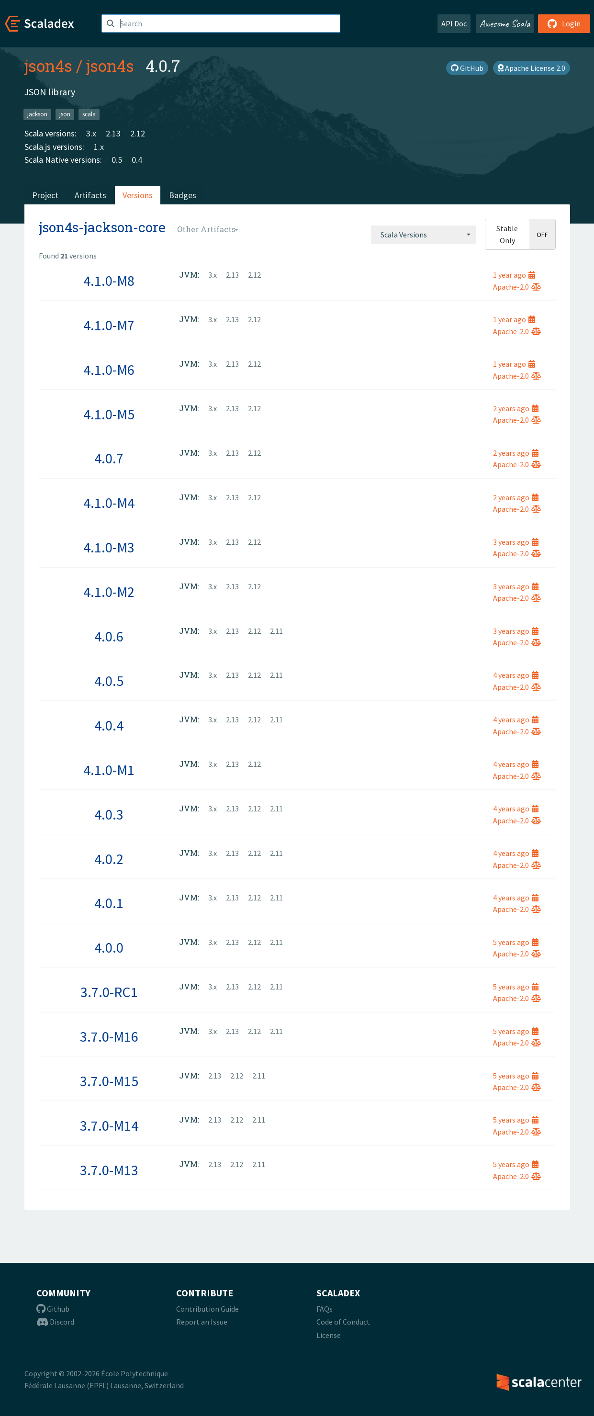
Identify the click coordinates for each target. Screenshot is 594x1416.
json (64, 114)
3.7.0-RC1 (109, 992)
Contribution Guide (207, 1309)
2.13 (113, 133)
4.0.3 (108, 814)
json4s (48, 65)
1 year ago (514, 275)
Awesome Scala (505, 23)
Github (52, 1309)
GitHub (467, 68)
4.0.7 (108, 458)
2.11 (276, 631)
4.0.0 (108, 947)
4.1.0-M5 (108, 414)
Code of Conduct (343, 1321)
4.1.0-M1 (108, 770)
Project (45, 195)
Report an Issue (201, 1321)
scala (89, 114)
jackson (37, 114)
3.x (91, 133)
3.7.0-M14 (109, 1125)
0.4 (137, 159)
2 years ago (515, 408)
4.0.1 (108, 903)
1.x (99, 146)
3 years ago (515, 542)
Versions (138, 195)
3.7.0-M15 (109, 1081)
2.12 (137, 133)
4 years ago (515, 675)
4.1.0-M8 (108, 280)
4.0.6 (108, 636)
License (328, 1335)
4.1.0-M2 (108, 592)
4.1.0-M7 (108, 325)
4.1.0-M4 (108, 503)
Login (564, 23)
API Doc (454, 23)
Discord (55, 1321)
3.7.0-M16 (109, 1036)
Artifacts (90, 195)
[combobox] (423, 234)
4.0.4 (108, 725)
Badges (182, 195)
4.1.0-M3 (108, 547)
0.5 (117, 159)
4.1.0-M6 (108, 369)
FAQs (324, 1309)
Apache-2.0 (517, 287)
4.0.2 (108, 859)
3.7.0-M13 (109, 1170)
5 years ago (515, 942)
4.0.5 (108, 681)
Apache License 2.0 (531, 68)
